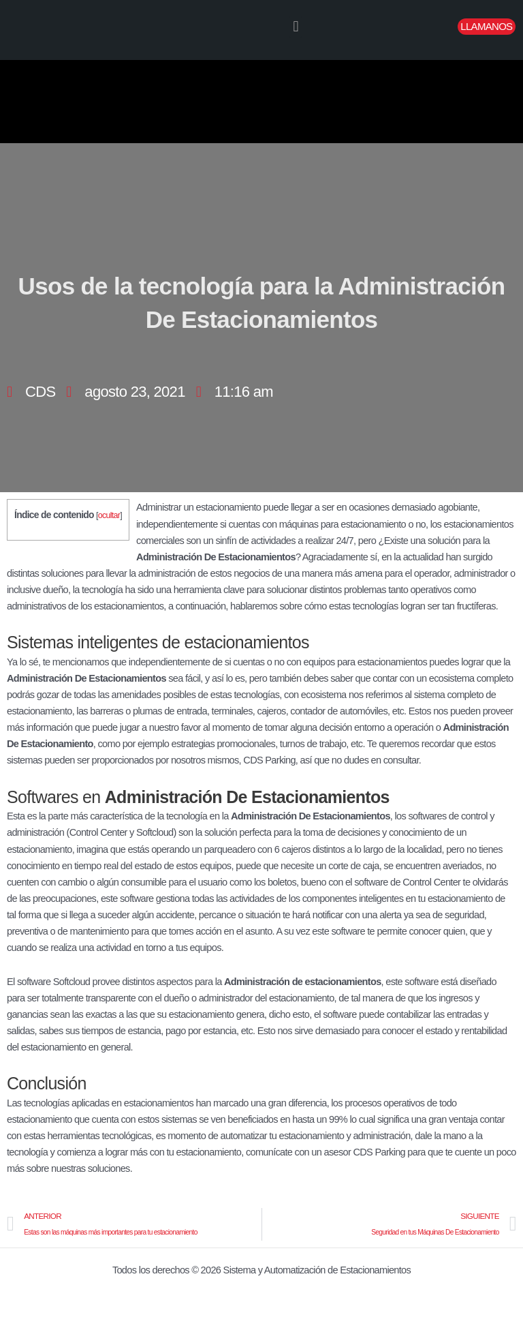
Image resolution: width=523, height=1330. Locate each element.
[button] (295, 27)
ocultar (109, 515)
